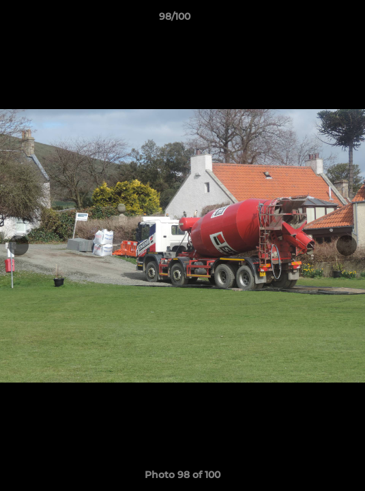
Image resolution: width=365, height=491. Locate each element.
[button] (316, 20)
